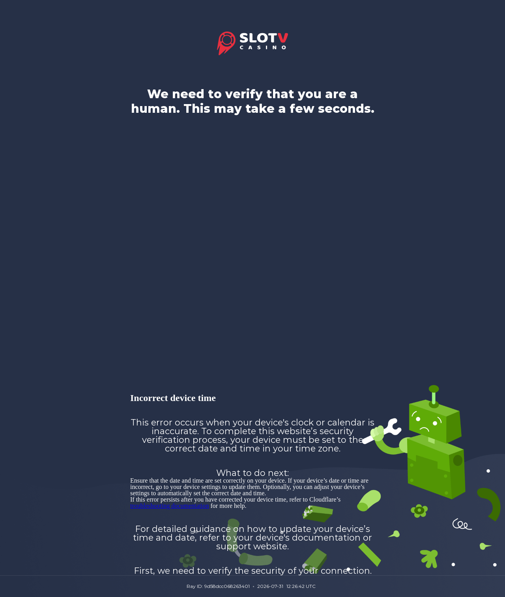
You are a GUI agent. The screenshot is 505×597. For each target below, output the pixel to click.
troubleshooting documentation (169, 505)
